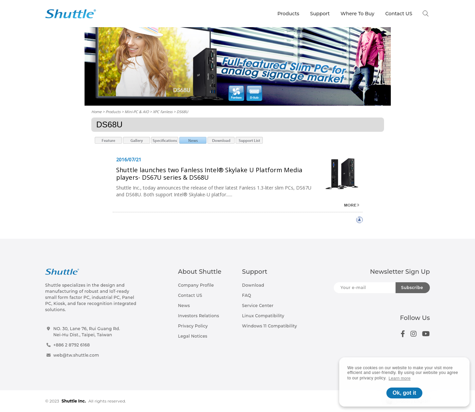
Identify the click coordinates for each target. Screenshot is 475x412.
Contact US (398, 14)
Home (96, 111)
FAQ (246, 295)
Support (320, 14)
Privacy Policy (193, 325)
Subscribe (412, 287)
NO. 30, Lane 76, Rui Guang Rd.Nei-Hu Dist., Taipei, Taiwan (86, 331)
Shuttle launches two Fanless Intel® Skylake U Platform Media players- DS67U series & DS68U (209, 173)
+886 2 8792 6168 (71, 344)
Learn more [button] (400, 378)
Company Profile (196, 285)
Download (253, 285)
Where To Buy (357, 14)
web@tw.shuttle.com (76, 355)
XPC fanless (162, 111)
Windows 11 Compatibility (269, 325)
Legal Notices (192, 336)
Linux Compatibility (263, 315)
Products (288, 14)
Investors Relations (198, 315)
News (184, 305)
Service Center (258, 305)
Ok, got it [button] (404, 393)
